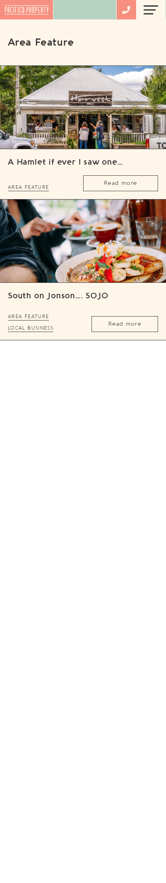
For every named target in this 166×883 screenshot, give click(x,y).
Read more (120, 183)
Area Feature (28, 187)
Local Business (30, 328)
